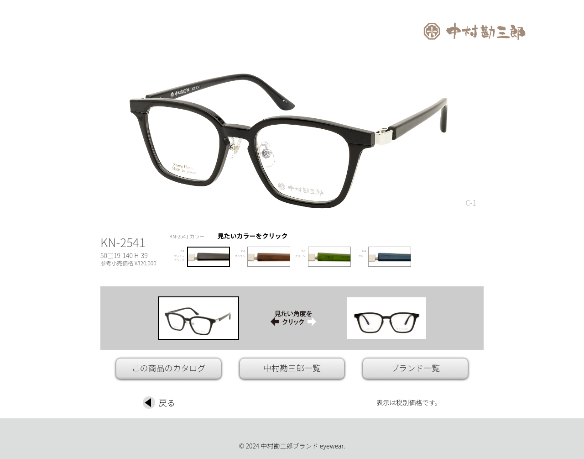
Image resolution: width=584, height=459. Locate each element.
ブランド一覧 (415, 368)
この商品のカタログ (169, 368)
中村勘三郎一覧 (292, 368)
